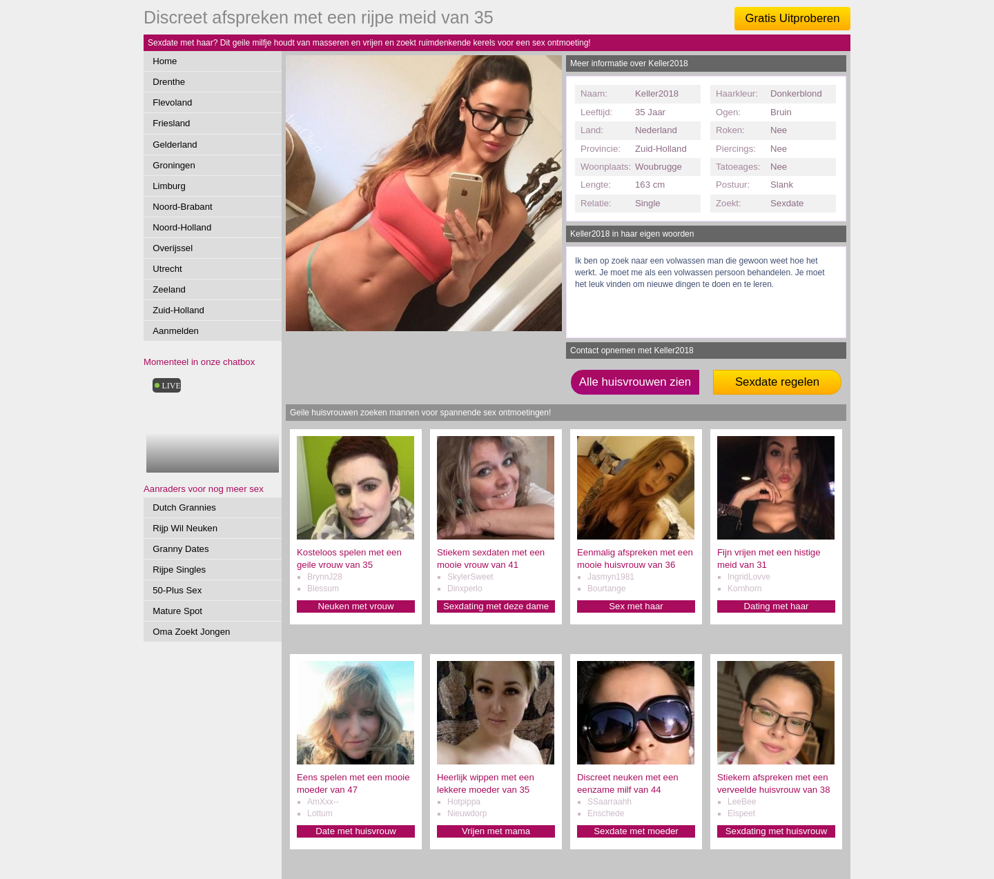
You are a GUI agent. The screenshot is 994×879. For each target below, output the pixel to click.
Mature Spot (177, 611)
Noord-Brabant (183, 206)
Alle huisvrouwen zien (635, 381)
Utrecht (167, 269)
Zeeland (169, 289)
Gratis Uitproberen (792, 18)
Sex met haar (636, 606)
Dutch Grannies (184, 507)
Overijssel (173, 248)
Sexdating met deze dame (496, 606)
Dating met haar (776, 606)
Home (165, 61)
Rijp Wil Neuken (185, 528)
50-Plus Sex (177, 590)
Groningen (174, 165)
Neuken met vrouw (356, 606)
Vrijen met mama (496, 831)
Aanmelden (176, 331)
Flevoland (172, 102)
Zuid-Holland (178, 310)
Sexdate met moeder (636, 831)
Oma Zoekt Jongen (191, 631)
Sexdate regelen (777, 381)
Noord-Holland (182, 227)
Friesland (171, 123)
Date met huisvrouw (355, 831)
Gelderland (175, 144)
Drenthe (169, 82)
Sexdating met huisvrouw (776, 831)
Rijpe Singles (179, 569)
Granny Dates (180, 549)
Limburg (169, 186)
